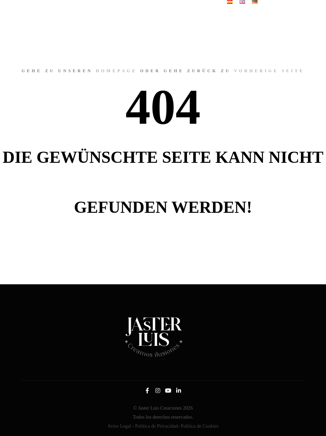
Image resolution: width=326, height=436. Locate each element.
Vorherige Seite (269, 70)
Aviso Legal (119, 426)
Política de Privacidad (156, 426)
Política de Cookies (200, 426)
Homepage (116, 70)
